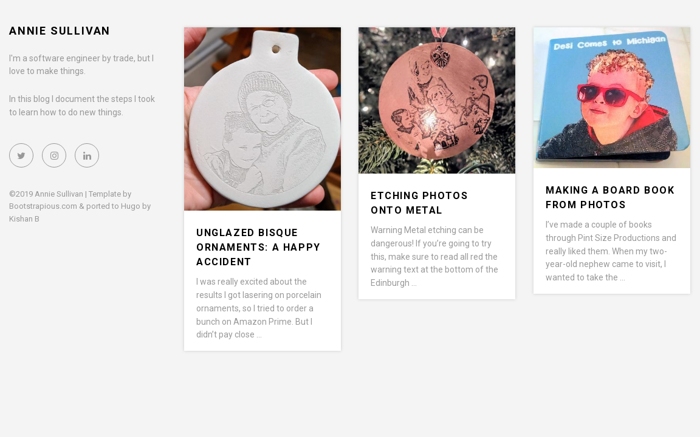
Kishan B (24, 218)
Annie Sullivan (60, 30)
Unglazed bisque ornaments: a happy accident (258, 247)
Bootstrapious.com (43, 206)
